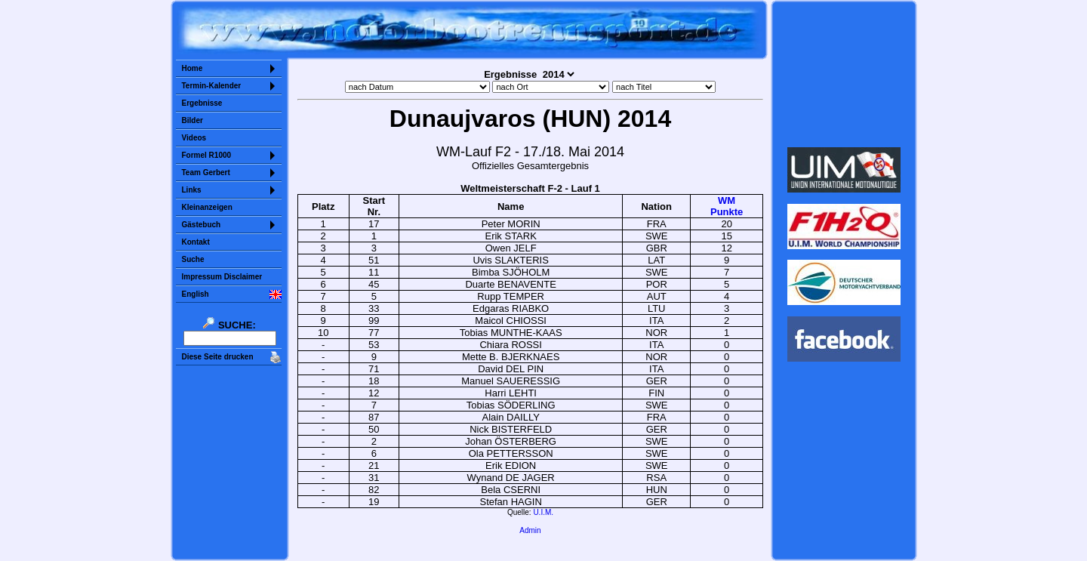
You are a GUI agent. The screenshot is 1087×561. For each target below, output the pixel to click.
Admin (529, 530)
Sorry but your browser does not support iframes (843, 74)
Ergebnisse (202, 103)
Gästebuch (201, 224)
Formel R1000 (207, 155)
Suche (193, 259)
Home (192, 68)
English (195, 294)
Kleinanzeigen (207, 207)
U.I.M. (543, 512)
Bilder (192, 120)
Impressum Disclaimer (222, 277)
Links (192, 190)
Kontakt (196, 242)
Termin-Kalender (212, 86)
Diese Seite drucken (218, 357)
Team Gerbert (206, 172)
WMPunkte (726, 206)
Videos (194, 138)
